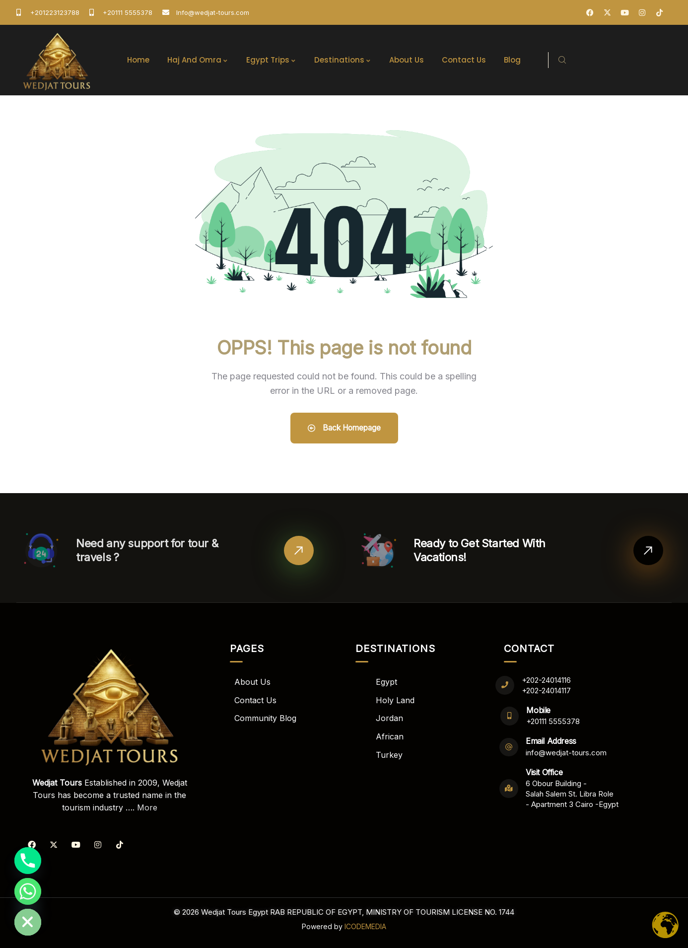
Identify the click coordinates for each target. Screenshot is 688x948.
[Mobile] (510, 716)
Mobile (539, 710)
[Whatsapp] (27, 891)
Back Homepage (344, 428)
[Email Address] (509, 747)
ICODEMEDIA (365, 925)
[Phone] (27, 860)
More (147, 807)
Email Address (551, 741)
